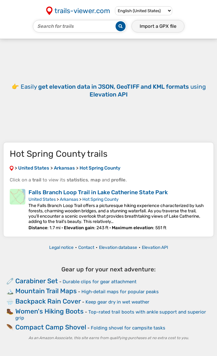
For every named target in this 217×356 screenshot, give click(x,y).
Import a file (158, 26)
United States (42, 199)
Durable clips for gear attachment (100, 281)
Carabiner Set (36, 281)
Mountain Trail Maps (46, 291)
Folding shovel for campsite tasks (128, 328)
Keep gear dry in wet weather (117, 302)
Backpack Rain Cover (48, 301)
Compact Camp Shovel (50, 327)
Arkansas (69, 199)
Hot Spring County (100, 199)
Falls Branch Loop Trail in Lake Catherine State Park (98, 192)
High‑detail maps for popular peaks (120, 291)
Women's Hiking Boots (49, 311)
